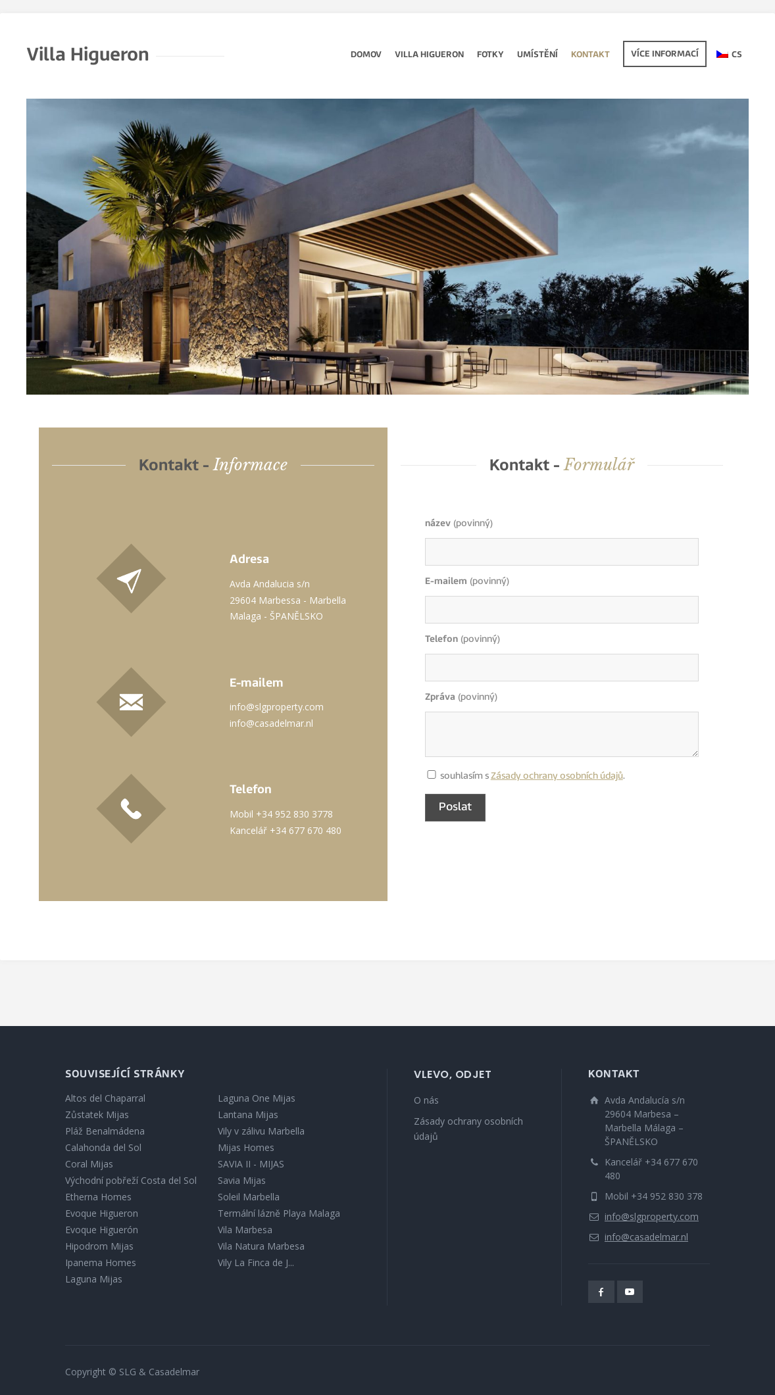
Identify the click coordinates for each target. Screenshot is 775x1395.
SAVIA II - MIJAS (251, 1164)
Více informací (665, 54)
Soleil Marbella (249, 1196)
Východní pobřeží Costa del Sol (131, 1180)
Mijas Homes (246, 1147)
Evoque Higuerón (101, 1229)
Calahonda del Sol (103, 1147)
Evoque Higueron (101, 1213)
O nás (426, 1100)
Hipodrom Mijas (99, 1246)
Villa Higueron (429, 55)
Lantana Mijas (248, 1114)
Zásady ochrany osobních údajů (557, 776)
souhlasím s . (431, 775)
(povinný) (459, 524)
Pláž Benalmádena (105, 1131)
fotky (490, 55)
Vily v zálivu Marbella (261, 1131)
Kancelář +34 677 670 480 (285, 830)
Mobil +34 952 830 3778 (281, 814)
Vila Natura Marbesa (261, 1246)
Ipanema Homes (100, 1262)
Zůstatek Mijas (97, 1114)
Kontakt (590, 55)
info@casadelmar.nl (271, 723)
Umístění (537, 55)
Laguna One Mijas (256, 1098)
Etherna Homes (98, 1196)
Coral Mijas (89, 1164)
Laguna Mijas (93, 1279)
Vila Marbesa (245, 1229)
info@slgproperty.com (277, 706)
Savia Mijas (242, 1180)
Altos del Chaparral (105, 1098)
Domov (366, 55)
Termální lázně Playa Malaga (279, 1213)
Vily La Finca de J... (256, 1262)
